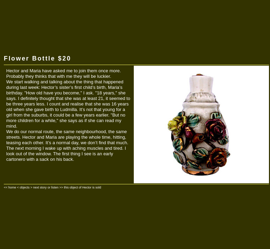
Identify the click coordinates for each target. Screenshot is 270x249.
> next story (39, 187)
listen (55, 187)
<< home (10, 187)
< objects (23, 187)
